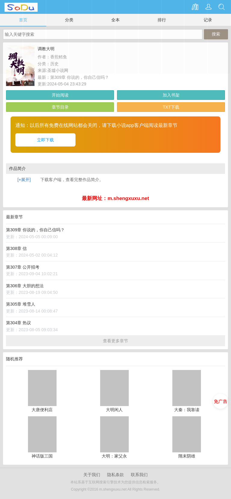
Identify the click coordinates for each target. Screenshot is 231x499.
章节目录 (60, 107)
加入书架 (171, 95)
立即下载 (45, 139)
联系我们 (139, 474)
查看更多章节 (115, 340)
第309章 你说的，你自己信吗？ (79, 77)
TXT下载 (171, 107)
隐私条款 (115, 474)
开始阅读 (60, 95)
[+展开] (24, 179)
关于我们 (91, 474)
